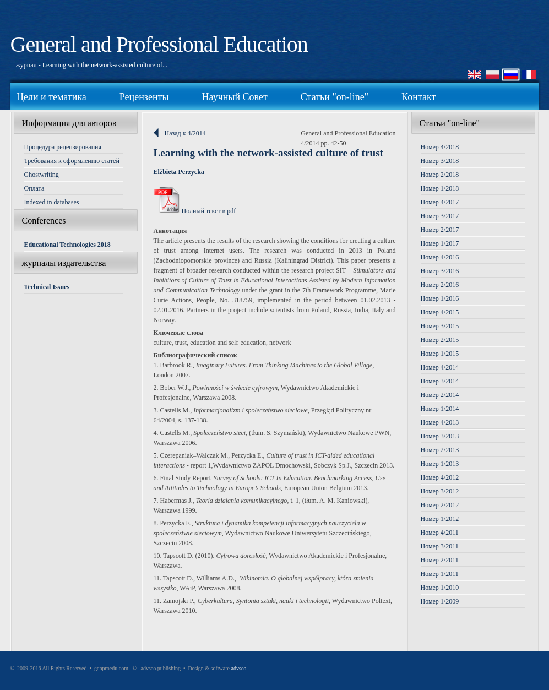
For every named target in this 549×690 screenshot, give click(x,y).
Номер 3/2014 (440, 381)
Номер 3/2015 (440, 326)
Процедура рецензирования (63, 147)
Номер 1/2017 (440, 243)
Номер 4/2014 (440, 367)
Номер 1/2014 (440, 408)
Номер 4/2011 (440, 532)
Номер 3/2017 (440, 216)
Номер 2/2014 (440, 395)
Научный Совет (235, 96)
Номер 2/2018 (440, 174)
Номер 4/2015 (440, 312)
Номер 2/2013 (440, 450)
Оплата (34, 188)
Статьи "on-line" (334, 96)
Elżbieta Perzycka (179, 172)
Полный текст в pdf (195, 211)
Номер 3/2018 (440, 161)
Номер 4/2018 (440, 147)
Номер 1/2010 (440, 587)
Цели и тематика (51, 96)
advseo (239, 668)
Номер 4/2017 (440, 202)
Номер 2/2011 (440, 560)
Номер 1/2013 (440, 464)
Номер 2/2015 (440, 340)
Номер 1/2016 (440, 298)
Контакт (418, 96)
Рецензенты (144, 96)
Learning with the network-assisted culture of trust (269, 153)
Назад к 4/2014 (185, 133)
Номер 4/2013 (440, 422)
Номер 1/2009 (440, 601)
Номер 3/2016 (440, 271)
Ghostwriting (41, 174)
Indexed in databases (51, 202)
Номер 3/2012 (440, 491)
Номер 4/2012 (440, 477)
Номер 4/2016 (440, 257)
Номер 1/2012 (440, 519)
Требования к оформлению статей (71, 161)
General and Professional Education (159, 44)
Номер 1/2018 (440, 188)
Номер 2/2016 (440, 285)
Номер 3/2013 (440, 436)
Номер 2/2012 (440, 505)
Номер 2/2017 (440, 229)
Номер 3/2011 (440, 546)
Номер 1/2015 (440, 353)
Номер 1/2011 (440, 574)
